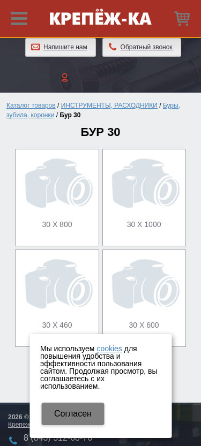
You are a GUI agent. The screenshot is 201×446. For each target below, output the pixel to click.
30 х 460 (57, 325)
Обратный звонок (147, 47)
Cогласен (73, 413)
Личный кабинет (100, 77)
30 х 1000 (144, 224)
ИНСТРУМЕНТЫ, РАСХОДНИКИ (109, 105)
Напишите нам (65, 47)
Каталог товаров (31, 105)
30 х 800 (57, 224)
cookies (109, 348)
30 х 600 (144, 325)
